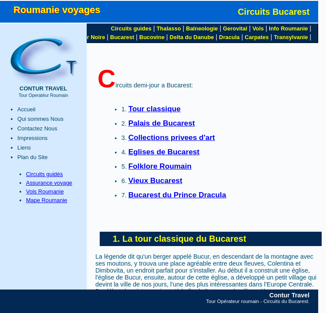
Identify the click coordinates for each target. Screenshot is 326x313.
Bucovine (151, 37)
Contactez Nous (37, 128)
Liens (24, 147)
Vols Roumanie (45, 191)
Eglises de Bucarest (163, 151)
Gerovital (235, 28)
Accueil (26, 109)
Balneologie (202, 28)
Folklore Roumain (160, 166)
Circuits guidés (44, 174)
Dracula (229, 37)
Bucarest (122, 37)
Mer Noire (92, 37)
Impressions (32, 138)
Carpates (257, 37)
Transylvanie (291, 37)
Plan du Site (32, 157)
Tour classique (154, 108)
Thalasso (168, 28)
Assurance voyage (49, 183)
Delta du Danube (192, 37)
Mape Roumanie (46, 200)
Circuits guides (131, 28)
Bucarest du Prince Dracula (177, 194)
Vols (258, 28)
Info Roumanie (288, 28)
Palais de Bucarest (161, 123)
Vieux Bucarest (155, 180)
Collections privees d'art (171, 137)
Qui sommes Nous (40, 119)
